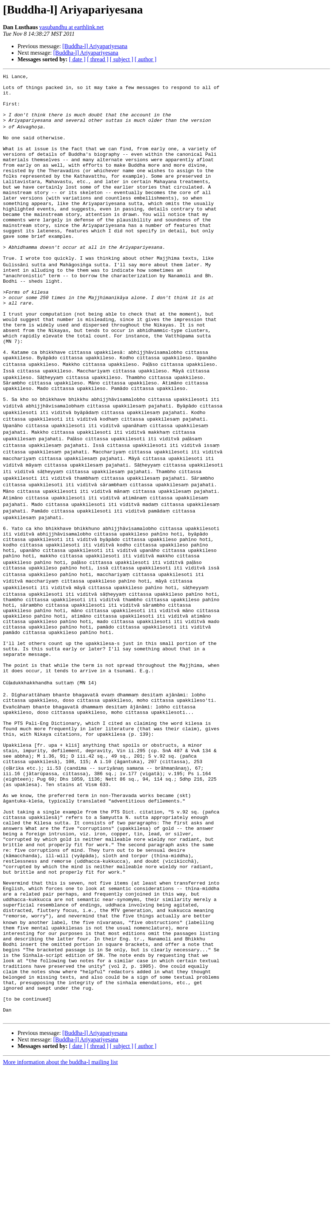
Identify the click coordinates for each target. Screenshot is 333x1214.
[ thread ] (97, 59)
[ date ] (77, 59)
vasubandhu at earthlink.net (71, 27)
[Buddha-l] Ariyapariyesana (94, 46)
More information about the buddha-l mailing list (60, 1208)
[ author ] (146, 59)
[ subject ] (121, 59)
